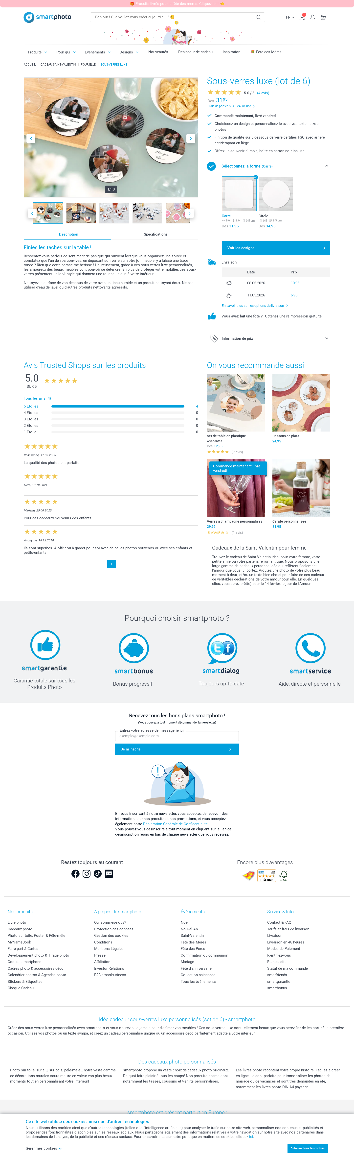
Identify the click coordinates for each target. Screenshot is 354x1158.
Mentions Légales (109, 948)
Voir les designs (240, 248)
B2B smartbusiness (110, 975)
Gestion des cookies (111, 935)
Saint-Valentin (192, 935)
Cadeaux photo (20, 929)
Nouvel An (189, 929)
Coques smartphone (24, 962)
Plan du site (277, 962)
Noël (185, 922)
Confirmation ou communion (204, 955)
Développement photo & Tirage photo (38, 955)
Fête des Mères (193, 942)
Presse (100, 955)
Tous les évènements (198, 981)
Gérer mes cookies (44, 1148)
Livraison (274, 935)
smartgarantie (278, 981)
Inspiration (231, 52)
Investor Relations (109, 968)
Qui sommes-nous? (110, 922)
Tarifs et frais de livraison (288, 929)
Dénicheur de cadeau (195, 52)
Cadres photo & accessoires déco (36, 968)
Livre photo (17, 922)
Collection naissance (198, 975)
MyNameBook (19, 942)
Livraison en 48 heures (285, 942)
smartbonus (277, 988)
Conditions (103, 942)
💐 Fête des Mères (266, 52)
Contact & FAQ (279, 922)
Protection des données (113, 929)
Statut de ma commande (287, 968)
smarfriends (277, 975)
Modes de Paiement (283, 948)
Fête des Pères (193, 948)
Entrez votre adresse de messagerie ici (152, 730)
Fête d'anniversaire (196, 968)
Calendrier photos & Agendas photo (37, 975)
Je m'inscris (131, 749)
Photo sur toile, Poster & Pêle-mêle (36, 935)
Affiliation (102, 962)
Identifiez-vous (279, 955)
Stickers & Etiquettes (25, 981)
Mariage (187, 962)
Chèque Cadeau (21, 988)
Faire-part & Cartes (23, 948)
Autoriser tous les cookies (307, 1148)
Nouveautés (158, 52)
